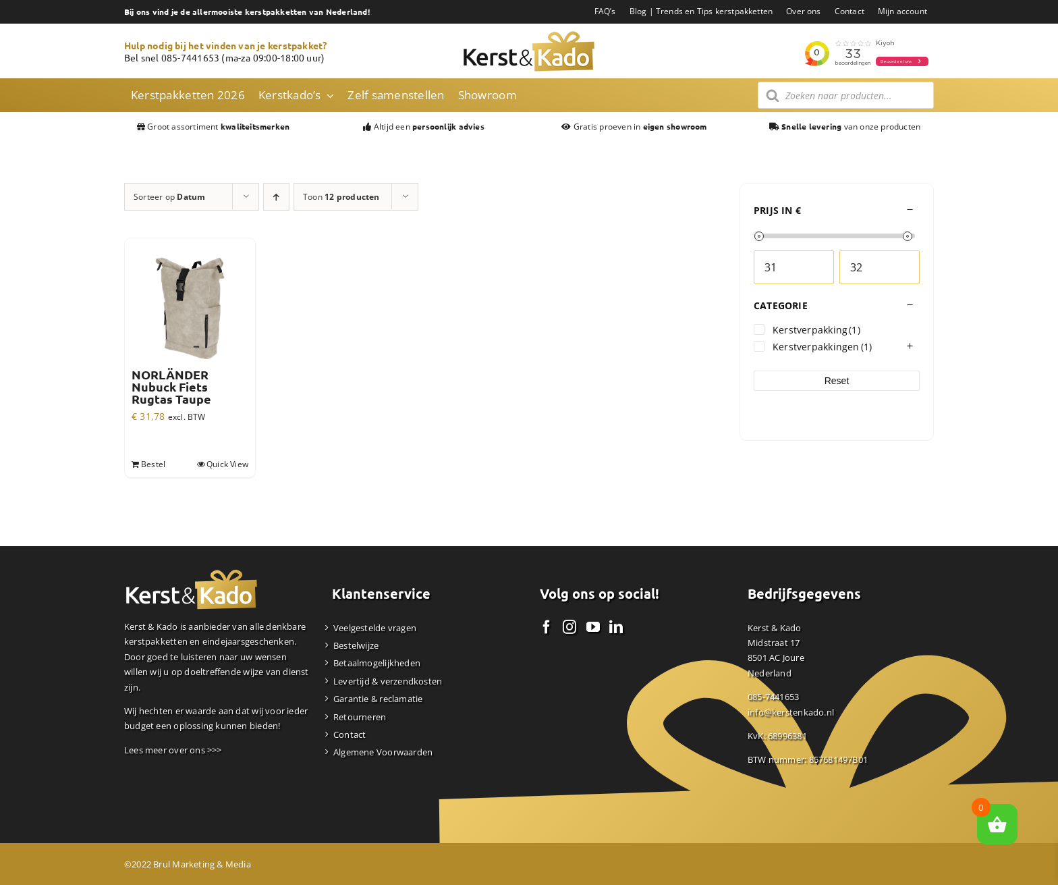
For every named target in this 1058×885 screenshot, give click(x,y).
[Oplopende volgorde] (276, 197)
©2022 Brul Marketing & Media (187, 864)
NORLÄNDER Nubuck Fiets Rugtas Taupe (171, 387)
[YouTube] (593, 627)
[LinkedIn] (616, 627)
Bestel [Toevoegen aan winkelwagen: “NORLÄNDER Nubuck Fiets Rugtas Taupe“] (153, 464)
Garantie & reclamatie (377, 699)
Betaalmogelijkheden (376, 663)
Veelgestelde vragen (374, 628)
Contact (349, 734)
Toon (341, 197)
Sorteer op (169, 197)
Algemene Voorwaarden (383, 752)
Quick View (227, 464)
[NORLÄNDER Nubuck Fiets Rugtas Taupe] (190, 303)
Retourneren (359, 717)
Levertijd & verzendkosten (387, 681)
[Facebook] (546, 627)
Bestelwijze (356, 645)
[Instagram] (569, 627)
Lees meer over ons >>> (173, 750)
